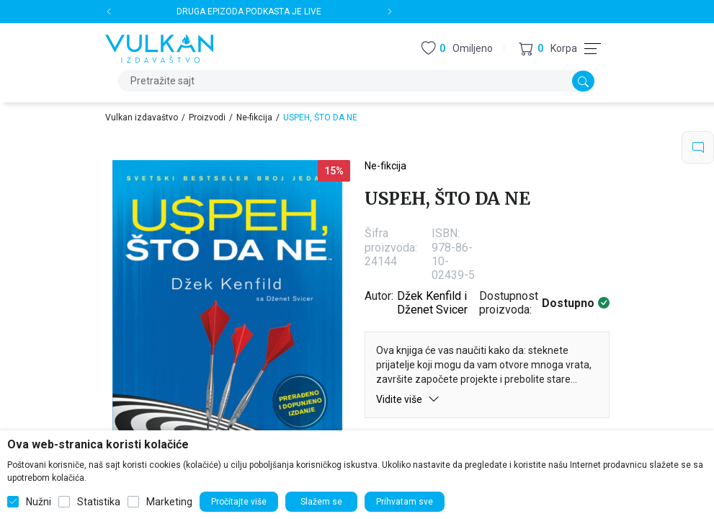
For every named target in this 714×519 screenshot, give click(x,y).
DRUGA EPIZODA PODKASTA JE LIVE (249, 11)
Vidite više (407, 399)
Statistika (98, 502)
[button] (548, 48)
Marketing (169, 502)
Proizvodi (207, 117)
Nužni (38, 502)
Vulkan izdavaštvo (141, 117)
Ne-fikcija (254, 117)
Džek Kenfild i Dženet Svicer (432, 302)
